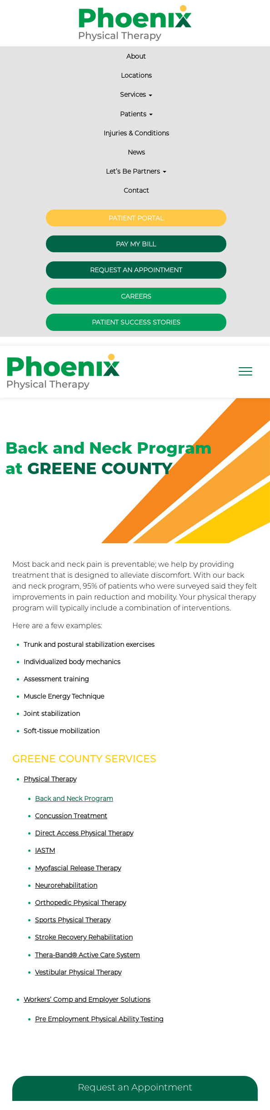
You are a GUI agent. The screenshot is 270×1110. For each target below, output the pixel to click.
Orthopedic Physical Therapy (80, 903)
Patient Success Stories (136, 322)
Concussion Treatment (71, 816)
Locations (136, 75)
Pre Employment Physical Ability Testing (99, 1019)
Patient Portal (136, 218)
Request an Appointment (136, 270)
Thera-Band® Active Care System (87, 955)
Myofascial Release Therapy (78, 868)
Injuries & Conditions (136, 133)
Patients (136, 114)
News (136, 152)
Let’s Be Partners (136, 171)
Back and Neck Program (74, 799)
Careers (136, 296)
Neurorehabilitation (66, 885)
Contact (136, 190)
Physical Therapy (50, 779)
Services (136, 94)
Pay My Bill (136, 244)
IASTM (45, 850)
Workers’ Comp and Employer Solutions (87, 999)
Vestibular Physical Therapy (78, 972)
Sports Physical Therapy (72, 920)
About (136, 56)
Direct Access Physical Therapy (84, 833)
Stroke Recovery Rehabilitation (84, 937)
